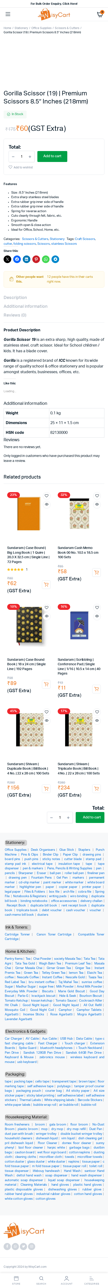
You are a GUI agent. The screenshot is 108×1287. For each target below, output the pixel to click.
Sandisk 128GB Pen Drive (42, 1052)
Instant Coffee (52, 977)
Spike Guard (27, 1048)
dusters (42, 914)
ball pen (56, 873)
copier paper (68, 887)
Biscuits (47, 991)
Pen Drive (12, 1052)
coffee (9, 977)
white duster (57, 1161)
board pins (13, 859)
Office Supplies (41, 28)
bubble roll (88, 1104)
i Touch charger (73, 1043)
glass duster (36, 1161)
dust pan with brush (19, 1133)
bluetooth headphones (56, 1048)
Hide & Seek (67, 996)
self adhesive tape (40, 1086)
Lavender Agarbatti (18, 1019)
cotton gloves (46, 1198)
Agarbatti (11, 1014)
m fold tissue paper (46, 1166)
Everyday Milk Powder (21, 991)
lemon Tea (76, 972)
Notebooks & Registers (29, 896)
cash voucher (76, 910)
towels (69, 1157)
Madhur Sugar (26, 986)
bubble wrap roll (44, 1104)
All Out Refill (93, 1005)
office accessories (64, 901)
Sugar (9, 986)
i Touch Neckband (89, 1048)
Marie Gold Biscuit (71, 991)
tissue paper (91, 1161)
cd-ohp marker (29, 882)
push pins (31, 859)
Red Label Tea (15, 982)
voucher (96, 910)
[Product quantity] (22, 156)
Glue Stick (66, 849)
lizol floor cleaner (30, 1147)
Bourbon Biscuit (91, 996)
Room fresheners (18, 1124)
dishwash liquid (47, 1138)
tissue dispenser (17, 1171)
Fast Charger (47, 1043)
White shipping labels (59, 1100)
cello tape (42, 1081)
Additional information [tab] (25, 306)
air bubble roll (69, 1104)
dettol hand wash (29, 1175)
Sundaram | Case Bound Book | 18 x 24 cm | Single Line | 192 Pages (26, 664)
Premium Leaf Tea (78, 963)
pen (99, 868)
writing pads (58, 896)
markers (79, 877)
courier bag (53, 1090)
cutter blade (73, 859)
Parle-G (23, 996)
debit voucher (52, 910)
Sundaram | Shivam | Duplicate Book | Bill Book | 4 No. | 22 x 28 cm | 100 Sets (28, 769)
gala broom (57, 1124)
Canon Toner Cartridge (54, 934)
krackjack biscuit (44, 996)
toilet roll (95, 1166)
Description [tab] (15, 298)
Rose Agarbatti (61, 1014)
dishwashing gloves (62, 1189)
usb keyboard (27, 1062)
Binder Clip (51, 854)
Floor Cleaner (47, 1143)
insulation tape (69, 864)
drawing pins (92, 854)
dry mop (57, 1129)
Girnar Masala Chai (28, 968)
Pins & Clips (30, 854)
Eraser (42, 873)
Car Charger (13, 1038)
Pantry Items (14, 958)
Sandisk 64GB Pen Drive (84, 1052)
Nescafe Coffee (28, 977)
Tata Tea (89, 958)
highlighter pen (31, 887)
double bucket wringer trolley (81, 1133)
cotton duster (14, 1161)
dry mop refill (76, 1129)
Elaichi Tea (94, 972)
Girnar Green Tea (59, 968)
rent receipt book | (76, 905)
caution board (25, 1152)
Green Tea (31, 972)
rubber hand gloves (19, 1194)
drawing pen (18, 877)
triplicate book (27, 910)
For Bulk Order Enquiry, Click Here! (54, 3)
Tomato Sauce (66, 1000)
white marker (74, 882)
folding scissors (24, 243)
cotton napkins (80, 1152)
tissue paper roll (74, 1166)
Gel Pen (62, 877)
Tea (28, 958)
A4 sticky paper (77, 1090)
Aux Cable (49, 1038)
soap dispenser (56, 1175)
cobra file (85, 891)
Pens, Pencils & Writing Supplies (70, 868)
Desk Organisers (43, 849)
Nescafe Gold (75, 977)
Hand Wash (72, 1171)
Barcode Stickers (90, 1100)
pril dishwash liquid (19, 1143)
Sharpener (26, 873)
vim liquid (68, 1138)
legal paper (13, 891)
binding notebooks (34, 901)
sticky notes (51, 859)
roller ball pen (75, 873)
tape (89, 864)
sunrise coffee (92, 982)
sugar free (46, 986)
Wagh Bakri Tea (50, 963)
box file (54, 891)
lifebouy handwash (46, 1171)
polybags (64, 1086)
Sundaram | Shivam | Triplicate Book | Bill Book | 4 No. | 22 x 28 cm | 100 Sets (79, 769)
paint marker (52, 882)
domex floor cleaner (76, 1143)
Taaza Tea (95, 977)
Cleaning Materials (34, 1184)
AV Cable (32, 1038)
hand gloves (60, 1184)
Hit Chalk (11, 1005)
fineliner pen (95, 873)
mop (44, 1129)
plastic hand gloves (87, 1184)
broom (40, 1124)
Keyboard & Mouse (19, 1057)
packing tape (23, 1081)
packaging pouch (28, 1090)
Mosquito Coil (15, 1010)
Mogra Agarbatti (89, 1014)
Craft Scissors (85, 239)
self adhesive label (70, 1095)
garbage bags (79, 1147)
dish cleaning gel (90, 1138)
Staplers (84, 849)
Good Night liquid (36, 1005)
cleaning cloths (25, 1157)
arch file (69, 891)
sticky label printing (40, 1095)
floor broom (79, 1124)
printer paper (92, 887)
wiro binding (79, 896)
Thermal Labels (30, 1100)
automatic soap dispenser (24, 1180)
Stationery (21, 28)
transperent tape (64, 1081)
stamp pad (94, 859)
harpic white (56, 1147)
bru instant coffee (41, 982)
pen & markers (33, 868)
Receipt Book (17, 905)
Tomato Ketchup (16, 1000)
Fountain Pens (42, 877)
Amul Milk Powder (89, 986)
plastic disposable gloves (24, 1189)
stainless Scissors (64, 243)
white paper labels (17, 1104)
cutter (8, 243)
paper (50, 887)
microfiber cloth (50, 1157)
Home (7, 28)
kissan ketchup (41, 1000)
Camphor (65, 1010)
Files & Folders (35, 891)
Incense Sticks (34, 1014)
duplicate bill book (44, 905)
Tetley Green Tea (53, 972)
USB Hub (66, 1038)
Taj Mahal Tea (68, 982)
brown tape (87, 1081)
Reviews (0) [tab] (15, 315)
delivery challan (91, 901)
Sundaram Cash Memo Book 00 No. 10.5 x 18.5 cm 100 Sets (78, 552)
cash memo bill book (19, 914)
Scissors (43, 243)
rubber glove (91, 1189)
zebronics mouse (52, 1057)
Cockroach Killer (90, 1000)
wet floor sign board (51, 1152)
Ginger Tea (83, 968)
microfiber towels (89, 1157)
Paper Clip (71, 854)
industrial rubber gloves (53, 1194)
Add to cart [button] (46, 584)
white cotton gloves (19, 1198)
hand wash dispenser (86, 1175)
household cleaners (18, 1138)
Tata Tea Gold (25, 963)
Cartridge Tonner (17, 934)
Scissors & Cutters (67, 28)
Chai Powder (42, 958)
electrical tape (43, 864)
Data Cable (84, 1038)
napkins (73, 1161)
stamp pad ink (16, 864)
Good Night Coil (42, 1010)
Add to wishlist (23, 167)
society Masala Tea (67, 958)
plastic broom (28, 1129)
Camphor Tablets (89, 1010)
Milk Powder (65, 986)
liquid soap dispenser (64, 1180)
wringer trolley (46, 1133)
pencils (10, 873)
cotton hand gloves (88, 1194)
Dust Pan (95, 1129)
